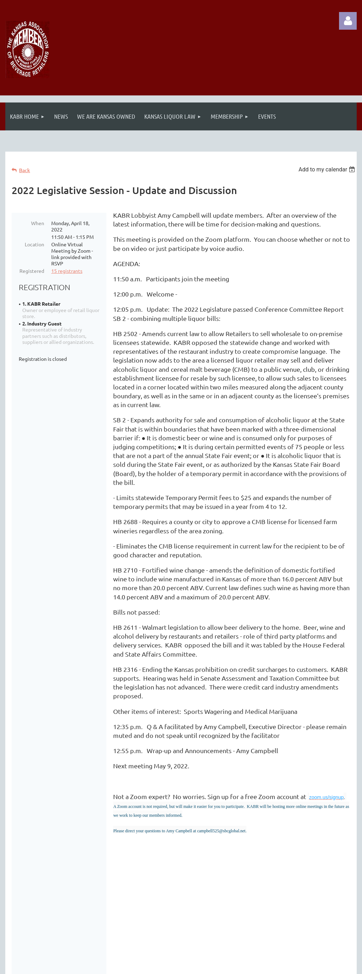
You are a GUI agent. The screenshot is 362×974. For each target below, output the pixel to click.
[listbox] (327, 169)
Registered (31, 271)
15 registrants (66, 271)
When (37, 223)
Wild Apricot (272, 965)
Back (24, 170)
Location (34, 244)
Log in (348, 21)
